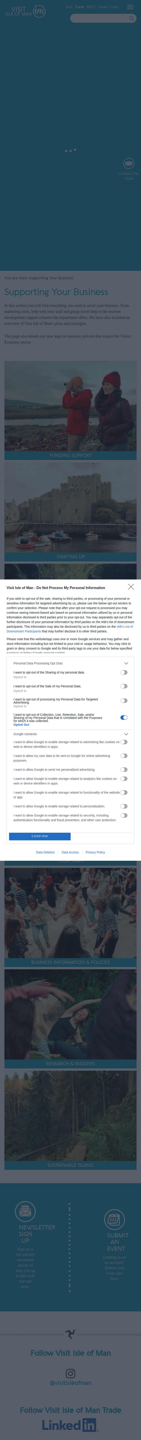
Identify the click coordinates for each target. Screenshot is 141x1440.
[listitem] (70, 663)
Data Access (70, 852)
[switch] (123, 672)
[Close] (132, 588)
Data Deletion (45, 852)
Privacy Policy (95, 852)
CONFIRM (39, 836)
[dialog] (70, 720)
